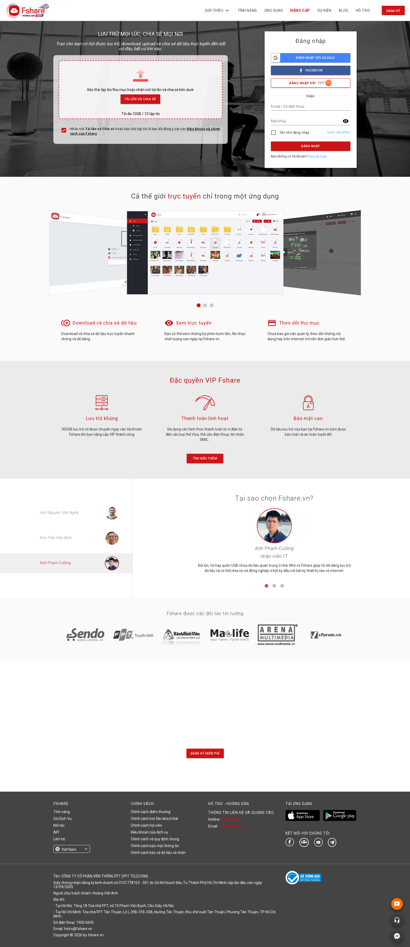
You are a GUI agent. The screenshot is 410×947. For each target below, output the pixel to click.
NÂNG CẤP (300, 10)
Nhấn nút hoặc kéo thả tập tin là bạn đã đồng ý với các (145, 131)
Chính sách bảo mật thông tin (155, 846)
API (56, 832)
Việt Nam (68, 849)
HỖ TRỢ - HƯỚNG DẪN (228, 804)
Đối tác (59, 825)
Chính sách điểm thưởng (150, 812)
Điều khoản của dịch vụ (149, 832)
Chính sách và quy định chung (155, 839)
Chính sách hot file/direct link (154, 818)
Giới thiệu (217, 10)
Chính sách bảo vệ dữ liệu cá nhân (158, 852)
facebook (311, 69)
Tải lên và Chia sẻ (140, 97)
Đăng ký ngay (317, 156)
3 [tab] (282, 586)
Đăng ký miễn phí (205, 753)
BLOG (343, 10)
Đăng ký (393, 11)
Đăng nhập (310, 146)
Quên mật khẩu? (338, 132)
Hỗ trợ (363, 10)
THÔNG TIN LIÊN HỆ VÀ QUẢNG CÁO (241, 812)
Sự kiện (324, 10)
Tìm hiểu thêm (205, 458)
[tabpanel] (274, 542)
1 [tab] (266, 586)
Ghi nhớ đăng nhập (294, 132)
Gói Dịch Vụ (62, 818)
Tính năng (247, 10)
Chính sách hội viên (146, 825)
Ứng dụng (273, 10)
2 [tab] (274, 586)
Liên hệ (59, 839)
